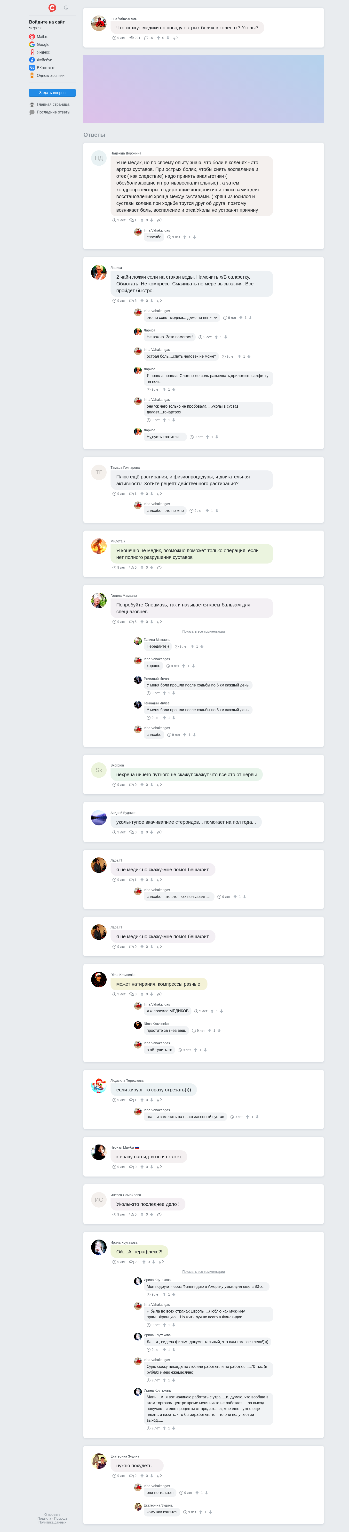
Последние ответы (49, 112)
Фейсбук (40, 60)
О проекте (52, 1514)
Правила (44, 1518)
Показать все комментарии (203, 631)
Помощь (60, 1518)
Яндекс (39, 52)
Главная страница (49, 104)
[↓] (167, 38)
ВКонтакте (42, 68)
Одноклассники (46, 75)
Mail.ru (38, 37)
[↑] (159, 38)
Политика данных (52, 1522)
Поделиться (176, 37)
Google (39, 44)
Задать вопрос (52, 93)
